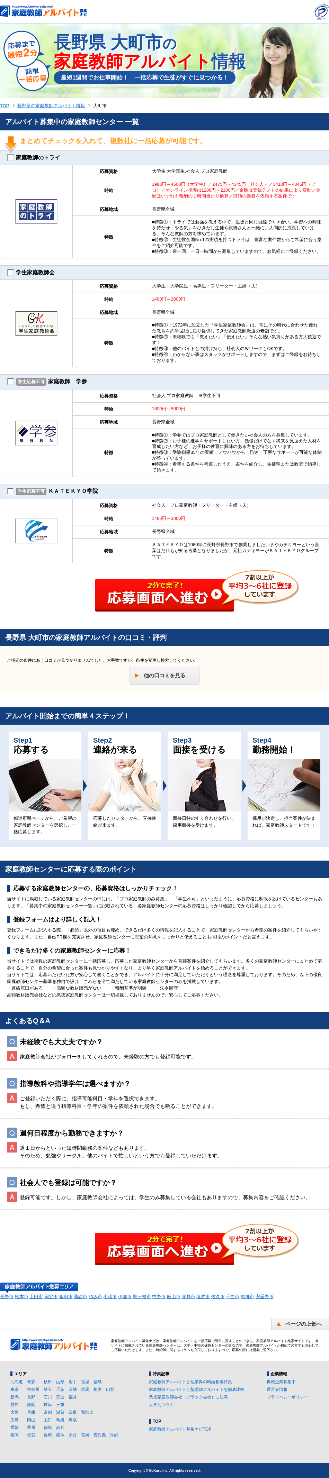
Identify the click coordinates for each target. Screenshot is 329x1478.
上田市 (36, 1296)
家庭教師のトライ (33, 157)
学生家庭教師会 (31, 272)
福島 (98, 1381)
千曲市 (232, 1296)
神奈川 (33, 1389)
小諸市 (110, 1296)
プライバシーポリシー (287, 1397)
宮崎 (85, 1435)
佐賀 (31, 1435)
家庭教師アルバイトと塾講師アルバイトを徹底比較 (196, 1389)
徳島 (48, 1427)
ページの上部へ (303, 1324)
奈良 (73, 1412)
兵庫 (31, 1412)
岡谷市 (51, 1296)
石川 (48, 1397)
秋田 (48, 1381)
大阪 (14, 1412)
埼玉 (48, 1389)
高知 (60, 1427)
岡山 (31, 1419)
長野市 (7, 1296)
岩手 (73, 1381)
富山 (60, 1397)
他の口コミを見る (164, 675)
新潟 (14, 1397)
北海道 (16, 1381)
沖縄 (114, 1435)
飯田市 (66, 1296)
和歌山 (87, 1412)
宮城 (85, 1381)
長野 (31, 1397)
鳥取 (73, 1419)
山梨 (110, 1389)
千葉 (60, 1389)
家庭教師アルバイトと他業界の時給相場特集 (190, 1381)
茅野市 (188, 1296)
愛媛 (14, 1427)
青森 (31, 1381)
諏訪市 (80, 1296)
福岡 (14, 1435)
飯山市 (173, 1296)
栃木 (98, 1389)
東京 (14, 1389)
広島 (14, 1419)
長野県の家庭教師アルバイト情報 (51, 105)
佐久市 (218, 1296)
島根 (60, 1419)
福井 (73, 1397)
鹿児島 (100, 1435)
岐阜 (48, 1404)
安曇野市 (265, 1296)
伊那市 (125, 1296)
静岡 (31, 1404)
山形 (60, 1381)
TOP (4, 105)
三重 (60, 1404)
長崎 (48, 1435)
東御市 (247, 1296)
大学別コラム (161, 1404)
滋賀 (60, 1412)
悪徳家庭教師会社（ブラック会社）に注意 (188, 1397)
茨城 (73, 1389)
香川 (31, 1427)
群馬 (85, 1389)
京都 (48, 1412)
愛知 (14, 1404)
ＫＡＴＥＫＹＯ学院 (52, 491)
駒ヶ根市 (142, 1296)
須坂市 (95, 1296)
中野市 (159, 1296)
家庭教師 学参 (47, 382)
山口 (48, 1419)
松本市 (21, 1296)
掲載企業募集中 (281, 1381)
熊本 (60, 1435)
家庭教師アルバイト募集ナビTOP (180, 1429)
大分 (73, 1435)
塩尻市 (203, 1296)
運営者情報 (277, 1389)
